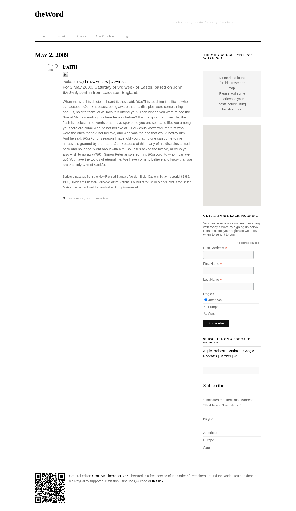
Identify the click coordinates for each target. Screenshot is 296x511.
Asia (211, 313)
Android (234, 351)
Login (126, 36)
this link (157, 481)
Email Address (215, 248)
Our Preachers (105, 36)
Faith (70, 66)
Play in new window (92, 82)
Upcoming (61, 36)
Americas (215, 300)
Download (118, 82)
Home (42, 36)
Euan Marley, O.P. (79, 198)
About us (82, 36)
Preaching (102, 198)
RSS (237, 356)
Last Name (212, 279)
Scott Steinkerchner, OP (109, 476)
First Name (212, 264)
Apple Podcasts (214, 351)
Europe (213, 307)
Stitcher (225, 356)
